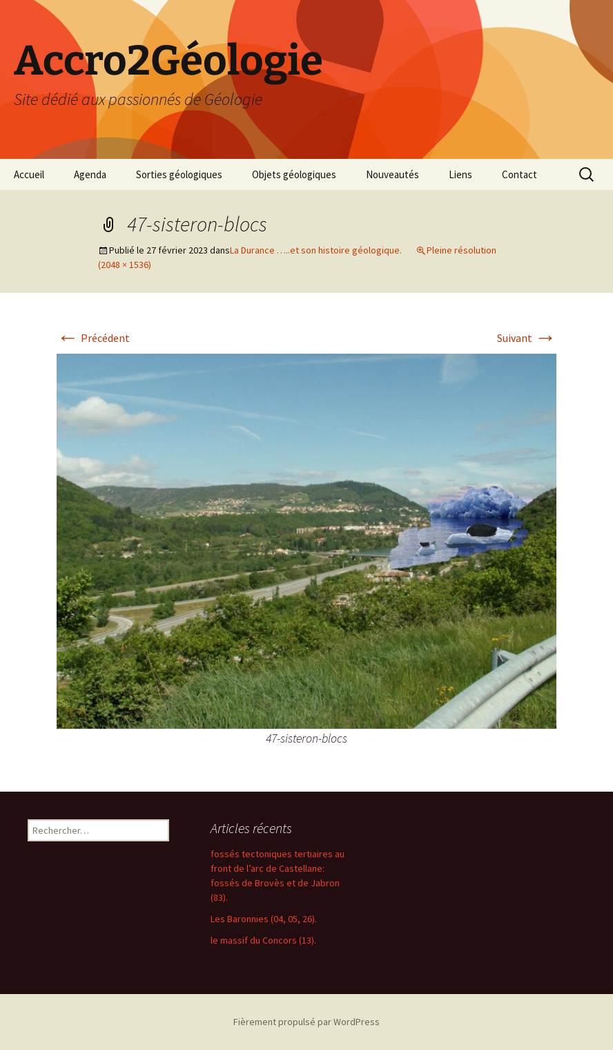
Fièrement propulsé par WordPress (306, 1021)
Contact (519, 174)
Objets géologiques (294, 174)
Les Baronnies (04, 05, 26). (264, 919)
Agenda (90, 174)
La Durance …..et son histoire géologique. (316, 250)
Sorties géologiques (179, 174)
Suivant (526, 338)
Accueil (29, 174)
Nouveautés (392, 174)
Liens (460, 174)
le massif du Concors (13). (263, 940)
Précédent (93, 338)
